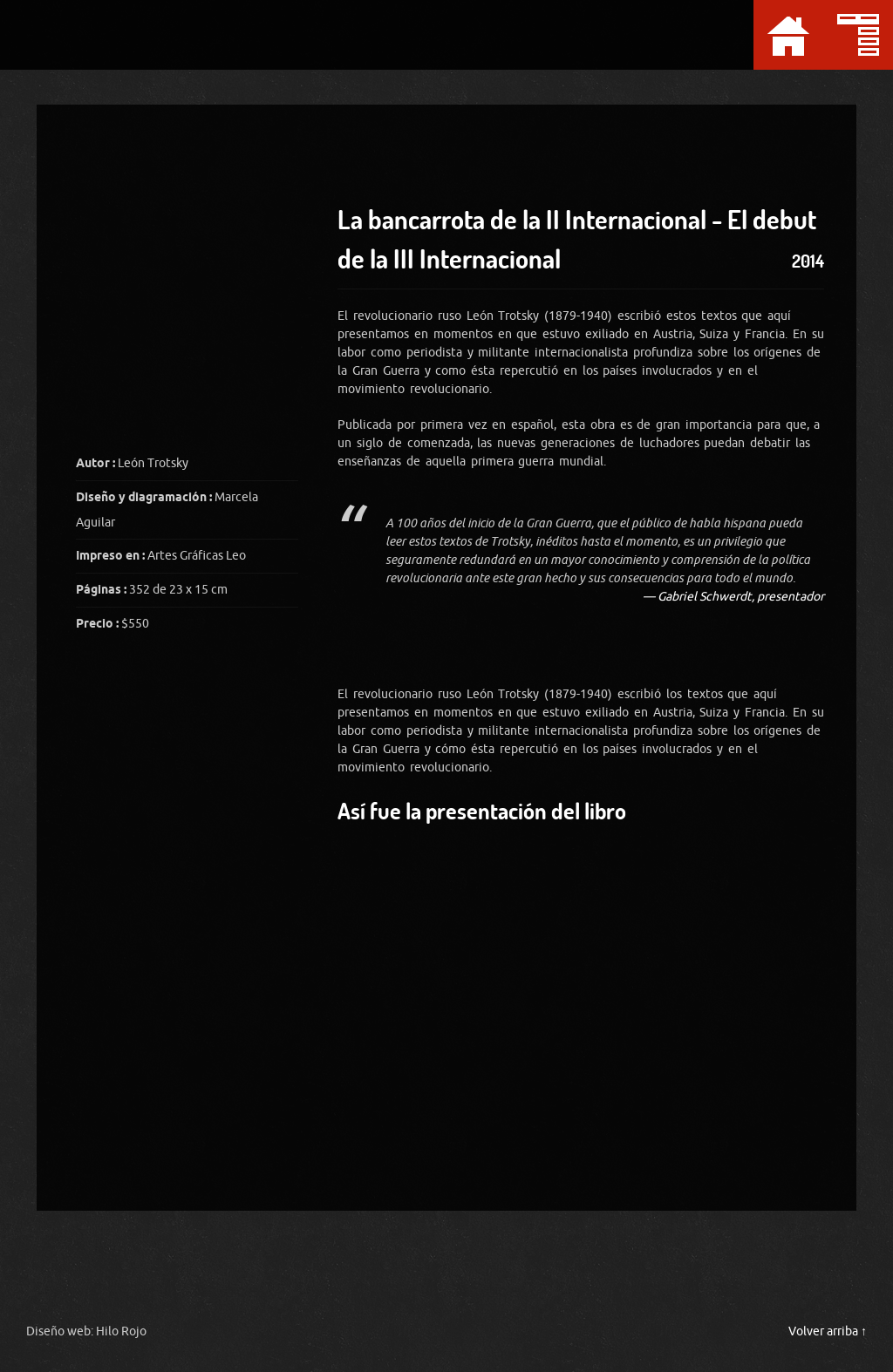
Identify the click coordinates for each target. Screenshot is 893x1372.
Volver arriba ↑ (827, 1331)
